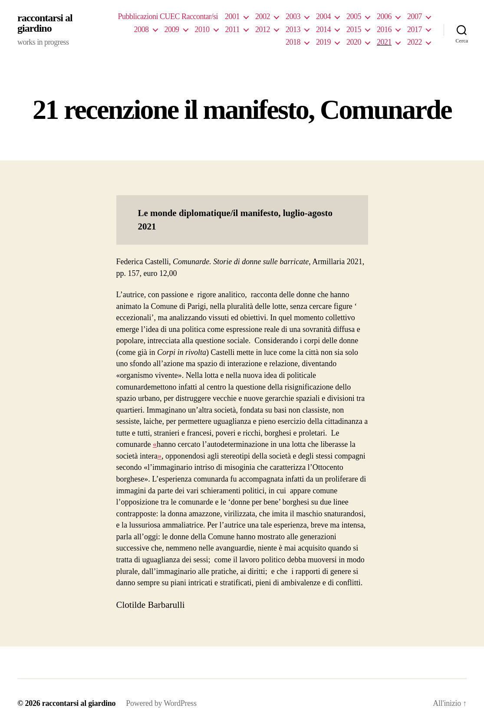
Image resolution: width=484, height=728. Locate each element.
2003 (293, 16)
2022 (414, 42)
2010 (202, 29)
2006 (384, 16)
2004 (323, 16)
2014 (323, 29)
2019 (323, 42)
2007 (414, 16)
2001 (232, 16)
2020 (353, 42)
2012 (262, 29)
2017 (414, 29)
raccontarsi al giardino (44, 23)
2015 (353, 29)
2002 (262, 16)
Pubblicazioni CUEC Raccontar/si (168, 16)
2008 (141, 29)
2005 (353, 16)
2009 (172, 29)
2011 (232, 29)
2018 (293, 42)
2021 (384, 42)
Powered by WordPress (161, 703)
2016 (384, 29)
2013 (293, 29)
